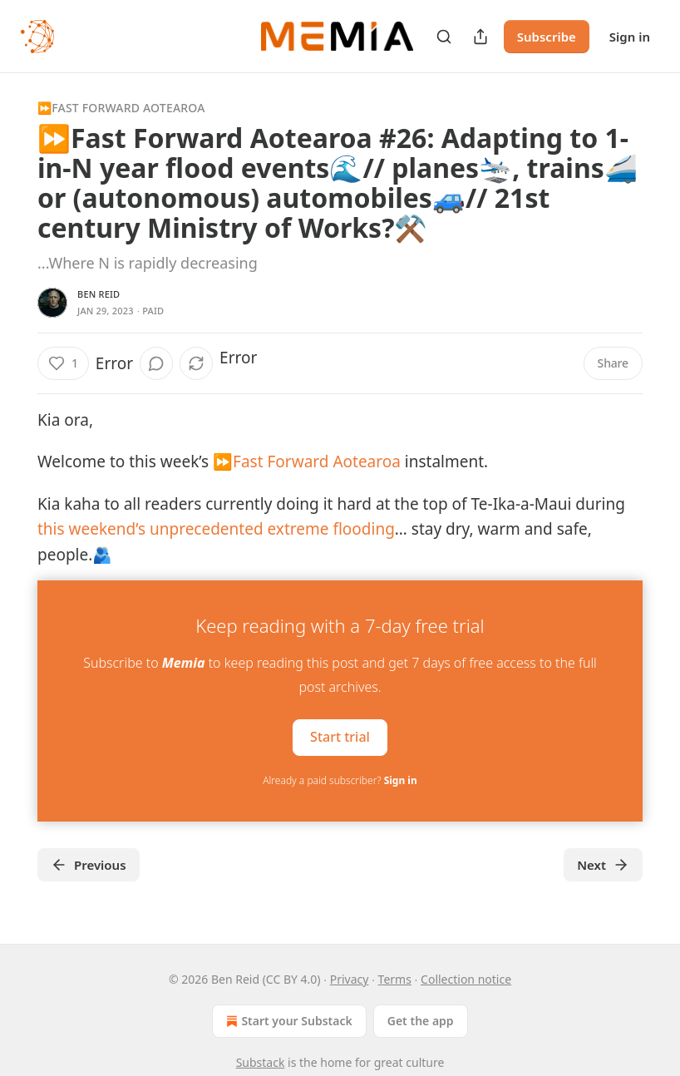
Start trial (340, 737)
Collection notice (466, 979)
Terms (394, 979)
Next (603, 864)
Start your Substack (287, 1021)
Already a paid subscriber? (339, 780)
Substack (260, 1062)
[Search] (444, 36)
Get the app (420, 1021)
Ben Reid (98, 294)
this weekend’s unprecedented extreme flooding (216, 529)
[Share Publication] (480, 36)
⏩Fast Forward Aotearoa (121, 108)
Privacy (349, 979)
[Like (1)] (63, 363)
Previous (88, 864)
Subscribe (546, 36)
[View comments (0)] (156, 363)
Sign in (629, 36)
